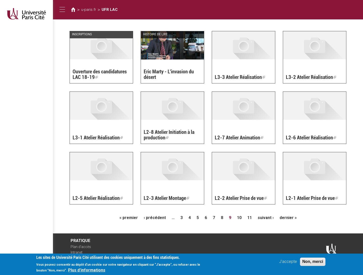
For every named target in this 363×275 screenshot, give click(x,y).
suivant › (266, 217)
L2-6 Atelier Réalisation (311, 138)
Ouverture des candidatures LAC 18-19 (100, 74)
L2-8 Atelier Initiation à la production (169, 135)
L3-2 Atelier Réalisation (311, 77)
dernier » (288, 217)
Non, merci (312, 263)
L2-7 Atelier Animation (239, 138)
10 (239, 217)
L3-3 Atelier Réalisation (240, 77)
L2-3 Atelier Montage (166, 198)
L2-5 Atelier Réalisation (98, 198)
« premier (128, 217)
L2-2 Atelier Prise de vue (241, 198)
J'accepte (288, 263)
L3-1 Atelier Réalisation (98, 138)
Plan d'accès (81, 247)
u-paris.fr (88, 9)
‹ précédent (155, 217)
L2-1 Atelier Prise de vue (312, 198)
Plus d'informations (86, 271)
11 (249, 217)
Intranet (76, 252)
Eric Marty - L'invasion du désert (169, 74)
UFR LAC (110, 9)
